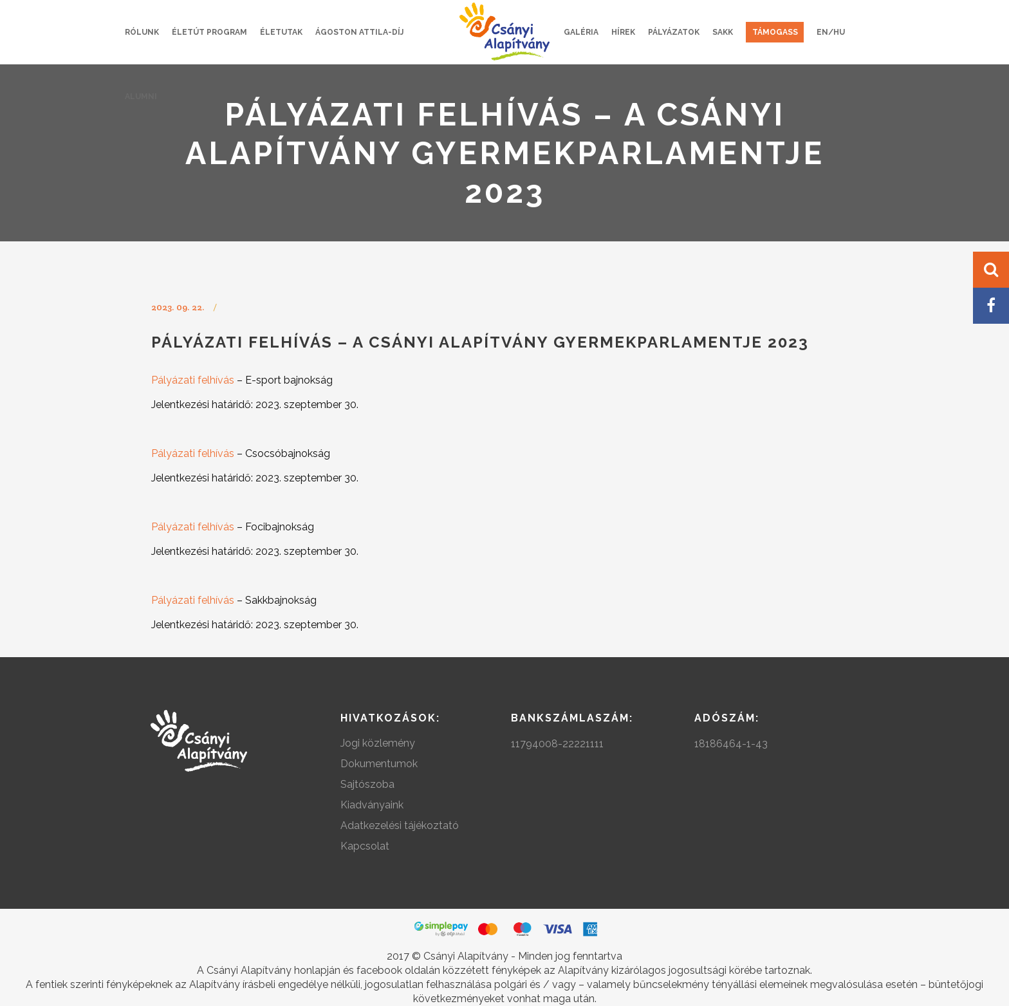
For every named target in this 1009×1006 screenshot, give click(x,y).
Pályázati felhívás (192, 380)
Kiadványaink (371, 805)
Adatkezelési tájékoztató (399, 825)
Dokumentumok (379, 764)
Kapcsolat (364, 846)
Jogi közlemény (377, 743)
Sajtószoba (367, 784)
